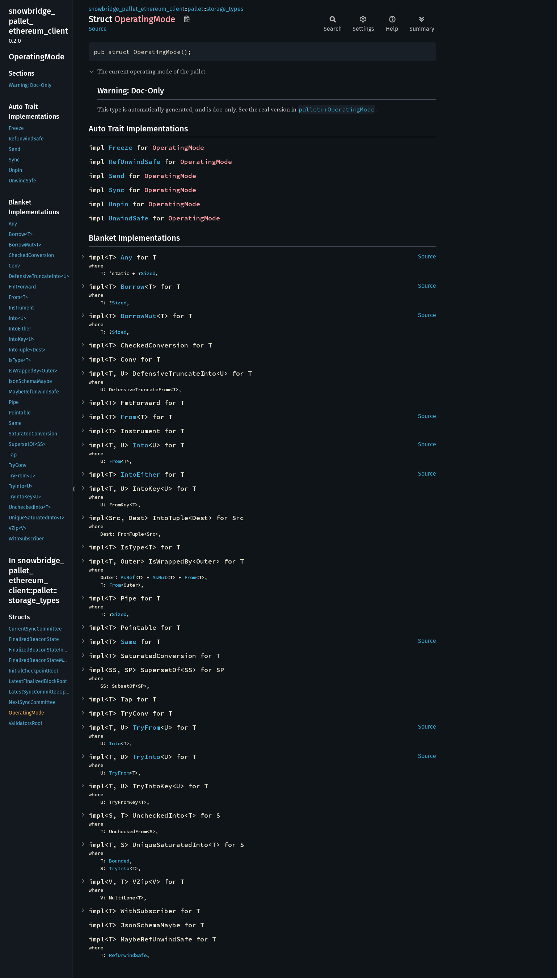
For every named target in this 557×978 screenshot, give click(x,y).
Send (117, 176)
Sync (117, 190)
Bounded (119, 860)
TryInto (146, 757)
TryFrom (146, 727)
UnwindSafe (128, 218)
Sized (148, 273)
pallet (195, 8)
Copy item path (187, 19)
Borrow (132, 286)
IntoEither (140, 474)
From (128, 417)
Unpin (118, 204)
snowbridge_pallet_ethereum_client (137, 8)
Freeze (120, 147)
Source (98, 28)
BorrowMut (138, 316)
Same (128, 641)
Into (140, 445)
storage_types (224, 8)
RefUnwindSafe (134, 161)
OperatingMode (178, 147)
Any (126, 257)
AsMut (159, 577)
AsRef (128, 577)
